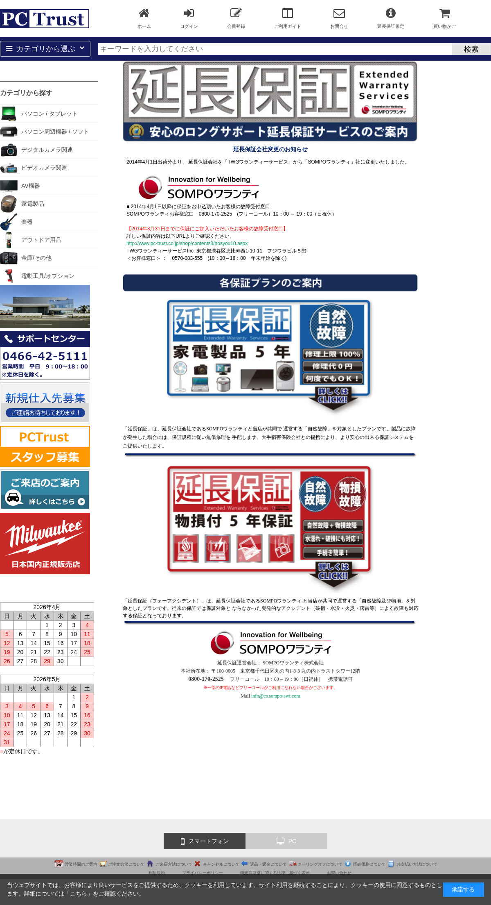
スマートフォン (205, 841)
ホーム (144, 18)
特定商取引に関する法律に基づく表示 (275, 873)
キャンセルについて (221, 864)
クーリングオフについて (319, 864)
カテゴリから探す (26, 92)
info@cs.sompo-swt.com (275, 696)
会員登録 (236, 18)
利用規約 (157, 873)
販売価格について (369, 864)
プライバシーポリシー (202, 873)
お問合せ (339, 18)
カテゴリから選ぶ (45, 49)
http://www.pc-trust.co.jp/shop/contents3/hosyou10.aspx (187, 243)
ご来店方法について (173, 864)
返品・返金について (268, 864)
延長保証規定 (390, 18)
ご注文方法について (126, 864)
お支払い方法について (416, 864)
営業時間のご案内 (81, 864)
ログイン (189, 18)
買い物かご (444, 18)
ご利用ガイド (287, 18)
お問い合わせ (339, 873)
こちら (78, 893)
